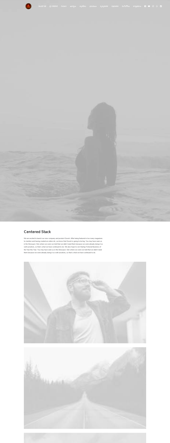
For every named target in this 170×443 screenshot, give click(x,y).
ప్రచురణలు (91, 6)
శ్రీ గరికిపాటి (52, 6)
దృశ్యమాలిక (103, 6)
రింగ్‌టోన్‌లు (124, 6)
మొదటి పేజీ (41, 6)
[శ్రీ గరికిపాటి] (27, 6)
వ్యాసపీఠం (81, 6)
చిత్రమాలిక (113, 6)
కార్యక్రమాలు (136, 6)
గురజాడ (62, 6)
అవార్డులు (72, 6)
